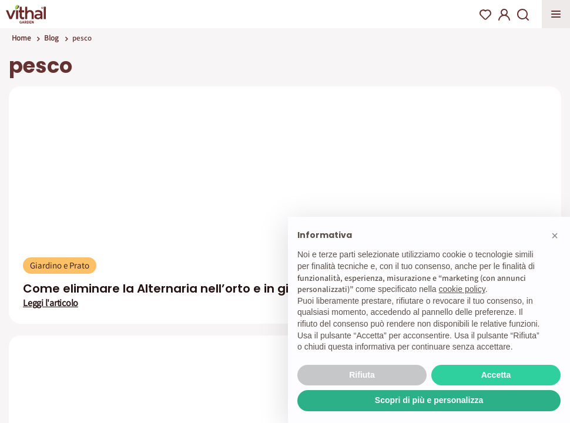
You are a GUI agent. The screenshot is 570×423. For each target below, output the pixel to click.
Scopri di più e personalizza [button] (429, 400)
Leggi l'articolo (50, 303)
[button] (554, 235)
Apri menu (556, 14)
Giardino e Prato (59, 265)
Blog (51, 38)
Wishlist (485, 15)
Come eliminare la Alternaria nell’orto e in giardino (175, 288)
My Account (504, 15)
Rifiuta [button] (362, 375)
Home (21, 38)
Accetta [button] (496, 375)
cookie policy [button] (462, 289)
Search (523, 15)
